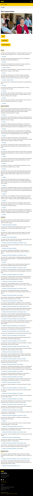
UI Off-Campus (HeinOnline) (12, 224)
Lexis (18, 242)
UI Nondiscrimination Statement (9, 493)
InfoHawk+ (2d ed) (10, 79)
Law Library (4, 4)
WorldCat (8, 67)
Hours (2, 485)
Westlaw (21, 242)
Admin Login (4, 481)
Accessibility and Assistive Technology (7, 487)
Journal (3, 230)
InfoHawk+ (4, 56)
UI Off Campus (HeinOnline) (11, 255)
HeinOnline (4, 224)
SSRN (3, 36)
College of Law (3, 489)
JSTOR (18, 340)
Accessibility (15, 493)
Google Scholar (4, 40)
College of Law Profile (5, 44)
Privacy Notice (2, 493)
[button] (31, 1)
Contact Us (3, 484)
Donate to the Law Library (5, 488)
